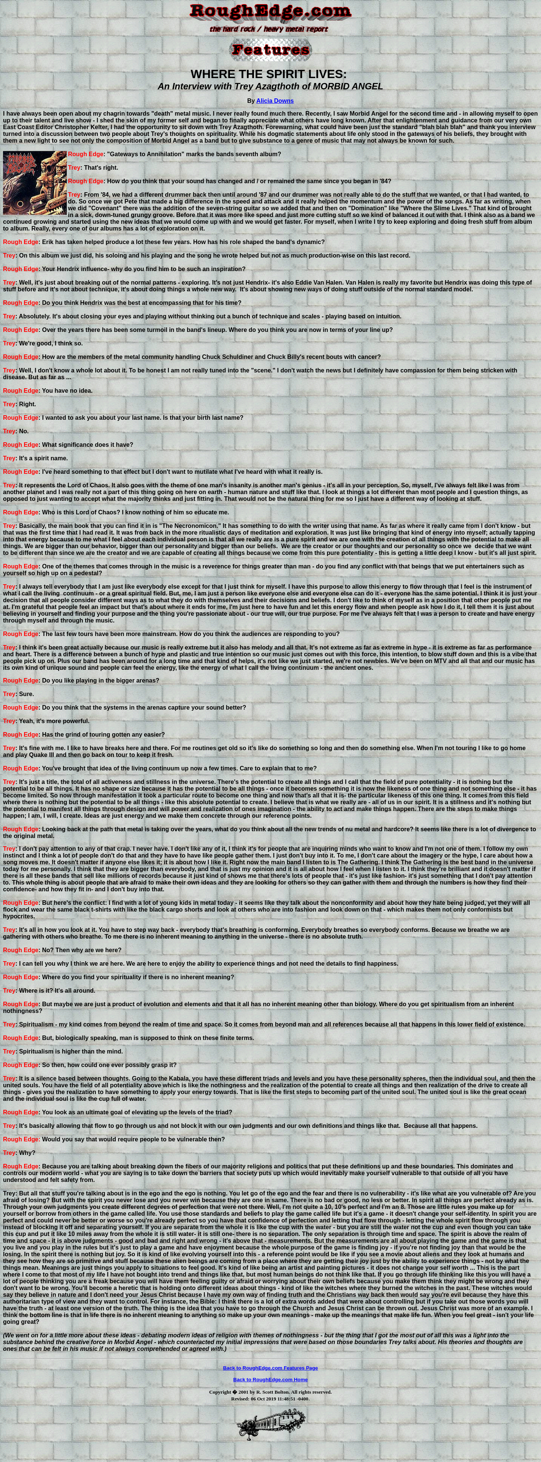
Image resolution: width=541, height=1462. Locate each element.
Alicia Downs (275, 101)
